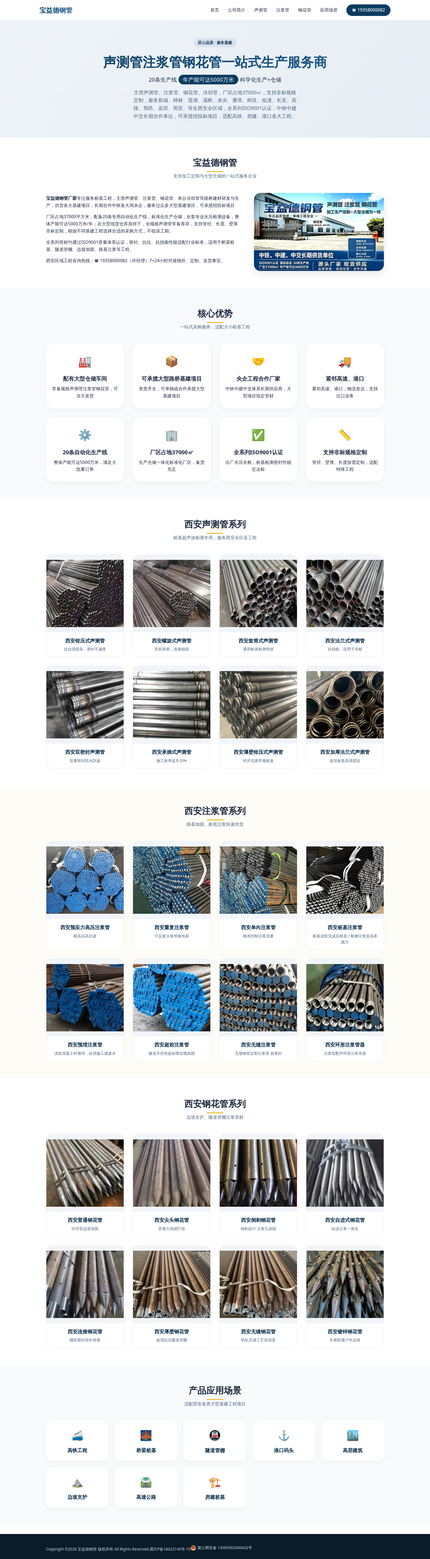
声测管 (260, 10)
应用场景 (329, 10)
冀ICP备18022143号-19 (170, 1549)
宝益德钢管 (55, 10)
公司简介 (236, 10)
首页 (214, 10)
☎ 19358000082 (368, 10)
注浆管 (282, 10)
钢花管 (304, 10)
